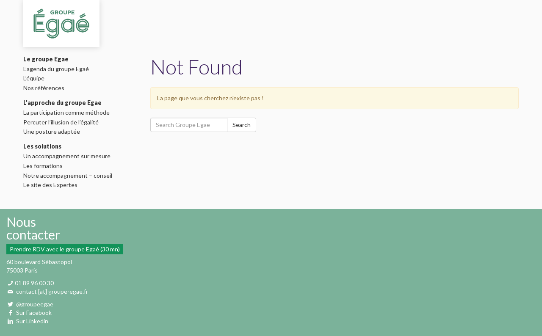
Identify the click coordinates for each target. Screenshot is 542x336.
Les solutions (42, 146)
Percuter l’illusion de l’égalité (63, 122)
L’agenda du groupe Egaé (58, 69)
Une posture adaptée (54, 131)
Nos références (46, 88)
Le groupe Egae (46, 59)
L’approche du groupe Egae (62, 102)
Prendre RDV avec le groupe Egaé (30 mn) (65, 249)
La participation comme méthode (69, 112)
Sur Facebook (34, 312)
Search (241, 124)
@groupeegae (34, 304)
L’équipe (36, 78)
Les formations (45, 165)
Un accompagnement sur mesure (69, 156)
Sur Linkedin (32, 321)
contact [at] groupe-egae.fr (52, 291)
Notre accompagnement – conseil (70, 175)
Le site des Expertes (52, 185)
